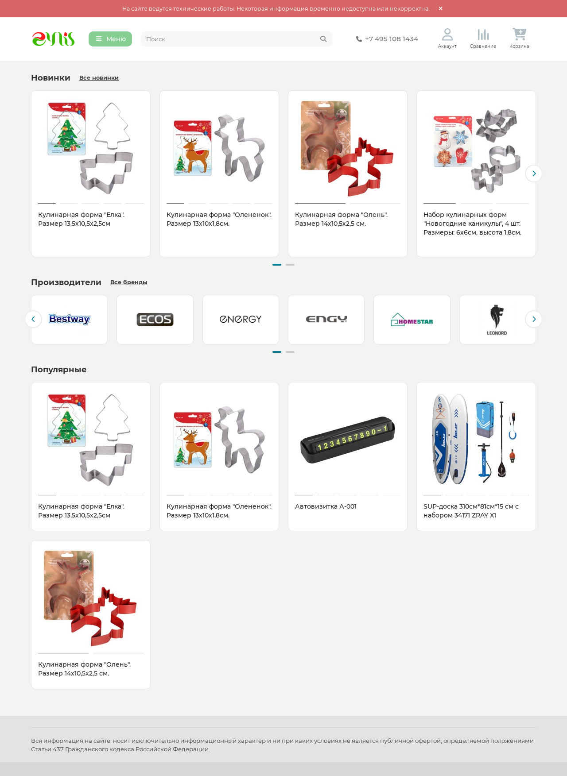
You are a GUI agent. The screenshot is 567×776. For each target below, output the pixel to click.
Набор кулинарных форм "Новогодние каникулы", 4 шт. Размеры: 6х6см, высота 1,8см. (472, 223)
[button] (534, 173)
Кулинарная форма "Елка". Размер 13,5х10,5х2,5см (81, 219)
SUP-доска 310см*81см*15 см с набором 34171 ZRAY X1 (471, 510)
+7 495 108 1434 (385, 39)
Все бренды (129, 282)
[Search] (237, 38)
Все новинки (99, 77)
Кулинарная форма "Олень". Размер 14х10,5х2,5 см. (341, 219)
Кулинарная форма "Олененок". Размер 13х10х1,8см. (219, 219)
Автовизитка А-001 (326, 506)
